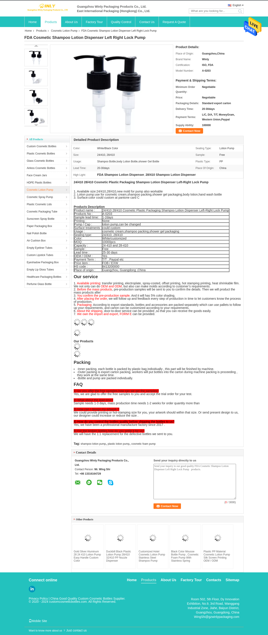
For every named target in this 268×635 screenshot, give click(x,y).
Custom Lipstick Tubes (40, 255)
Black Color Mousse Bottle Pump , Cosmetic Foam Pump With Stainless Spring (184, 556)
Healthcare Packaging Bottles (44, 276)
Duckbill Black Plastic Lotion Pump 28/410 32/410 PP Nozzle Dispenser (118, 556)
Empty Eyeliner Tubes (39, 247)
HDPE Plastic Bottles (39, 182)
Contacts (213, 580)
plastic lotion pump (118, 443)
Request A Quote (174, 22)
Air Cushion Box (36, 240)
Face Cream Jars (37, 175)
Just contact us (76, 630)
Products (51, 22)
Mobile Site (38, 621)
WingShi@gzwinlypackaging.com (216, 617)
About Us (71, 22)
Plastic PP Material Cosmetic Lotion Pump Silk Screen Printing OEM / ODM (217, 556)
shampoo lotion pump (93, 443)
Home (33, 22)
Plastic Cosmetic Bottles (41, 153)
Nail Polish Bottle (37, 233)
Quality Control (121, 22)
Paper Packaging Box (39, 226)
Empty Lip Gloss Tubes (40, 269)
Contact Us (146, 22)
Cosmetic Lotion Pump (64, 30)
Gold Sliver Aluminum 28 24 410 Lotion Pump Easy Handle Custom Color (87, 556)
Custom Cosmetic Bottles (41, 146)
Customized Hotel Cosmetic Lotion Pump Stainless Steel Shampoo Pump (152, 556)
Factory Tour (94, 22)
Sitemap (232, 580)
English (237, 5)
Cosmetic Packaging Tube (42, 211)
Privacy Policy (38, 598)
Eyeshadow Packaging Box (43, 262)
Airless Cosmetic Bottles (41, 168)
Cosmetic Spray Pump (40, 197)
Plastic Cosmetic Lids (39, 204)
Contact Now (191, 130)
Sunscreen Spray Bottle (40, 218)
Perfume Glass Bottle (39, 284)
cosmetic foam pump (143, 443)
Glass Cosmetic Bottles (40, 160)
